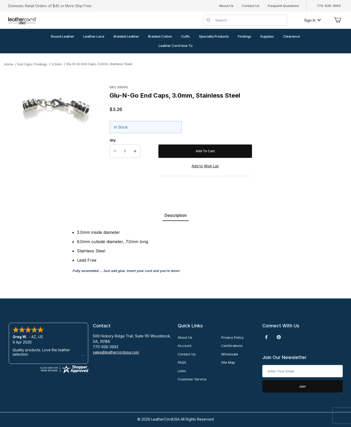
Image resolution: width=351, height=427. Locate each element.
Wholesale (229, 354)
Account (184, 346)
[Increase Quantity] (135, 151)
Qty (113, 140)
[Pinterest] (278, 337)
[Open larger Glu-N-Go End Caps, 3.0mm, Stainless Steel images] (55, 105)
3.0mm (56, 64)
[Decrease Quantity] (115, 151)
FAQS (182, 362)
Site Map (228, 362)
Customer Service (192, 379)
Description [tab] (176, 215)
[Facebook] (266, 337)
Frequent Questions (283, 6)
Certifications (232, 346)
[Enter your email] (302, 371)
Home (8, 64)
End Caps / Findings (32, 64)
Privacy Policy (232, 337)
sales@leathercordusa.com (116, 352)
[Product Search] (249, 20)
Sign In (312, 20)
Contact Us (250, 6)
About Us (226, 6)
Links (182, 371)
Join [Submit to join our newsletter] (302, 386)
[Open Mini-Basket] (337, 20)
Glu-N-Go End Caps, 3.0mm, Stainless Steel (99, 64)
